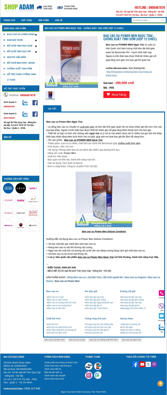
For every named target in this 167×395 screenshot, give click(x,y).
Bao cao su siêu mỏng (57, 300)
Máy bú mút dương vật (131, 333)
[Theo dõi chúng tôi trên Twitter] (148, 364)
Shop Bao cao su (76, 277)
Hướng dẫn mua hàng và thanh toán (61, 362)
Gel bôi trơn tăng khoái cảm (60, 327)
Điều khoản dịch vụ (53, 372)
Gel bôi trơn (53, 324)
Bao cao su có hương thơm (60, 305)
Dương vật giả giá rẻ (131, 305)
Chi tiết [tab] (52, 108)
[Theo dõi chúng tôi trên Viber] (154, 364)
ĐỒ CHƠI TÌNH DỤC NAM (19, 46)
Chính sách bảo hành (54, 379)
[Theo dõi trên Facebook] (135, 364)
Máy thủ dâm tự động (131, 330)
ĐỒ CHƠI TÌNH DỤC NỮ (19, 51)
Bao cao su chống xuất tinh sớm (62, 302)
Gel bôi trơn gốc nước (57, 333)
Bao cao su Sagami (135, 277)
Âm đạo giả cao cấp (95, 297)
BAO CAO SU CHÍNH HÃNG (21, 34)
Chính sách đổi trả (52, 369)
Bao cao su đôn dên (56, 308)
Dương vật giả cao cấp (132, 302)
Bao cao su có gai (55, 297)
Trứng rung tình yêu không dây (99, 324)
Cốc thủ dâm (127, 327)
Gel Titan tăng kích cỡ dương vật (62, 330)
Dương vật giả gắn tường (133, 300)
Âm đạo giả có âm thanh (97, 308)
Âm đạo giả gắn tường (96, 300)
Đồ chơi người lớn (113, 277)
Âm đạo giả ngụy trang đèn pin (99, 302)
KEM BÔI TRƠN (15, 40)
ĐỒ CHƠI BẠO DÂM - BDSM (21, 63)
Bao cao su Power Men (67, 281)
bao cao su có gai (77, 340)
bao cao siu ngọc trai (131, 340)
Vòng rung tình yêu (94, 333)
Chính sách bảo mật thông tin (58, 366)
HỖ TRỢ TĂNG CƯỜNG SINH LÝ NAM (21, 77)
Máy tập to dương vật (131, 324)
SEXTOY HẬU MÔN (16, 57)
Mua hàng (116, 94)
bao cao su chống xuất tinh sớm (103, 340)
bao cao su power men (54, 340)
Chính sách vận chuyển (55, 375)
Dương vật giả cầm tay (132, 297)
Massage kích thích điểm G (133, 308)
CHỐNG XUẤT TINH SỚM (19, 68)
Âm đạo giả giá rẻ (94, 305)
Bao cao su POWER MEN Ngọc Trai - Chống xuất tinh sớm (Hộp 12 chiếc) (84, 28)
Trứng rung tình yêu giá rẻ (97, 330)
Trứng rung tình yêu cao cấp (98, 327)
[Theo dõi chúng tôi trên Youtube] (142, 364)
